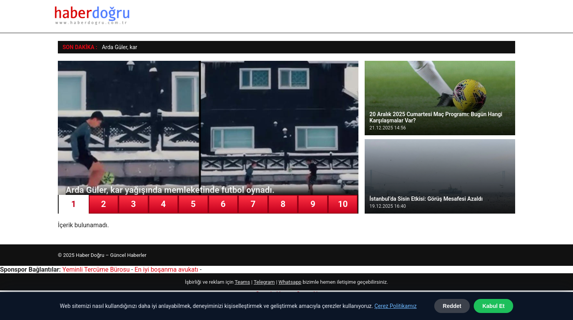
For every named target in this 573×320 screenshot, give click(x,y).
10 (342, 204)
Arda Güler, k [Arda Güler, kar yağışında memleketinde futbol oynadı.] (117, 47)
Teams (242, 282)
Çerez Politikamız (395, 306)
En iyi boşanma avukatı (166, 269)
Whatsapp (290, 282)
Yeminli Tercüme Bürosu (96, 269)
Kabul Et (493, 306)
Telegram (264, 282)
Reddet (452, 306)
